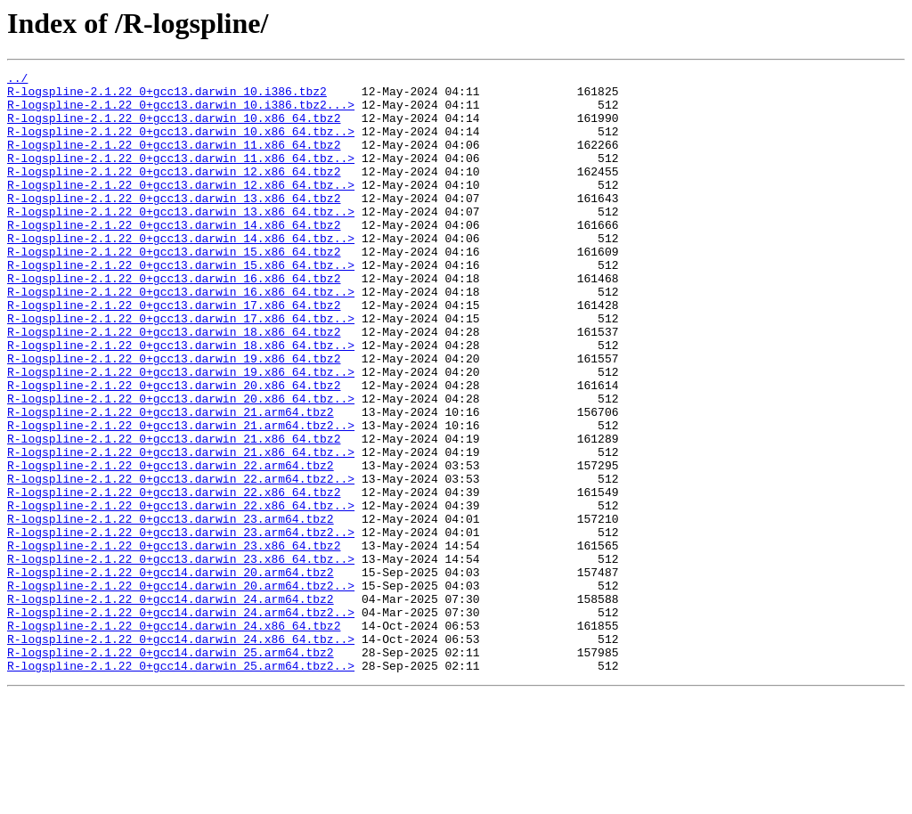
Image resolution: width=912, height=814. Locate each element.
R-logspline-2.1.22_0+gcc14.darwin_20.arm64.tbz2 (170, 673)
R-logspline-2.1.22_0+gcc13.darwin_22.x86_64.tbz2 (173, 577)
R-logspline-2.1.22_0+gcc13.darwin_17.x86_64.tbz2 (173, 353)
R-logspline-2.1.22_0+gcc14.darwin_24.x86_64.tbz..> (180, 753)
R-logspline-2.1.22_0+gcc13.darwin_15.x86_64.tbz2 (173, 289)
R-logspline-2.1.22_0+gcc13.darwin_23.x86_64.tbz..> (180, 657)
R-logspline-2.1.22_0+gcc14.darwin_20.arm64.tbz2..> (180, 689)
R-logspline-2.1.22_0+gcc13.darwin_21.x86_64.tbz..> (180, 529)
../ (17, 80)
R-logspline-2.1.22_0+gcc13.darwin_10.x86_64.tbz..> (180, 144)
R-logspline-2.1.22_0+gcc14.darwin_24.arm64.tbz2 (170, 705)
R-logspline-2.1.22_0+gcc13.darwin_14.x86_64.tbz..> (180, 273)
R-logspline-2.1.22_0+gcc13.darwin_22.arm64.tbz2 (170, 545)
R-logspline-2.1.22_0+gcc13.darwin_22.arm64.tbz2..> (180, 561)
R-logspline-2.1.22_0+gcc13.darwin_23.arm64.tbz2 (170, 609)
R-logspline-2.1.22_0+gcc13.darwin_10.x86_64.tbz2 (173, 128)
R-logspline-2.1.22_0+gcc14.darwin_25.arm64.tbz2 (170, 769)
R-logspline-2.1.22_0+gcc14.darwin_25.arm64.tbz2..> (180, 785)
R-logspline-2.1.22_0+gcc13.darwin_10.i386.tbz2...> (180, 112)
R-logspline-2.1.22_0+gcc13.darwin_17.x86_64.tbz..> (180, 369)
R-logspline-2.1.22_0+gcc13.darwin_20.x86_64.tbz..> (180, 465)
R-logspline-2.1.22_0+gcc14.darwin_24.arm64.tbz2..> (180, 721)
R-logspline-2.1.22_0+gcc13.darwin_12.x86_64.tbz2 (173, 192)
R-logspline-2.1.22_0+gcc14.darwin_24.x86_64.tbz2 (173, 737)
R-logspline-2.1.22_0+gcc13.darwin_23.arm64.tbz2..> (180, 625)
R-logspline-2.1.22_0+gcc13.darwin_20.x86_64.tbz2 (173, 449)
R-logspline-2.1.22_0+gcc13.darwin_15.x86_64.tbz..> (180, 305)
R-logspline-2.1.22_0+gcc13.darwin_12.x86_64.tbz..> (180, 208)
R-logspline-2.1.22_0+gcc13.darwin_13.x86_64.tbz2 (173, 224)
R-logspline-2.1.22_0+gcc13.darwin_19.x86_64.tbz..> (180, 433)
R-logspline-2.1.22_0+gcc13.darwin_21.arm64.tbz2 (170, 481)
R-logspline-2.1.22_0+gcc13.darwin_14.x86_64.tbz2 (173, 256)
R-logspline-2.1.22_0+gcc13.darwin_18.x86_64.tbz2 (173, 385)
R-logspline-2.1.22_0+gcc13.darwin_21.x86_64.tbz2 (173, 513)
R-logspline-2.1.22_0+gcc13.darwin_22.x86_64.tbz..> (180, 593)
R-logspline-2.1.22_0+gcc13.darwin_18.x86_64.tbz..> (180, 401)
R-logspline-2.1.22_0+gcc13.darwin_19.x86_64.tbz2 (173, 417)
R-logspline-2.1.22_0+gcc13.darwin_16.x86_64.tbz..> (180, 337)
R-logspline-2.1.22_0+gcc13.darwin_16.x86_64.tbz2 (173, 321)
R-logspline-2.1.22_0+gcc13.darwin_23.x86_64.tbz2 (173, 641)
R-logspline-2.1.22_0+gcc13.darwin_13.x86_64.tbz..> (180, 240)
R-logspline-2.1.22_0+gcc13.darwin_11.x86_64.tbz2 (173, 160)
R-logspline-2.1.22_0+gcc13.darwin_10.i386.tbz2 (167, 96)
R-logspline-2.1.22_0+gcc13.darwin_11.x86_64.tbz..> (180, 176)
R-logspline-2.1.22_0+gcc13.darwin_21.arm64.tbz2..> (180, 497)
